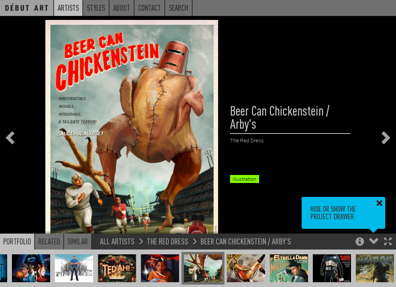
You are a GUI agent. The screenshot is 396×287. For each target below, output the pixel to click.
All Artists (117, 241)
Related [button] (49, 241)
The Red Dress (167, 241)
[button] (388, 242)
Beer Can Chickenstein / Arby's (246, 241)
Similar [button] (77, 241)
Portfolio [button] (17, 241)
